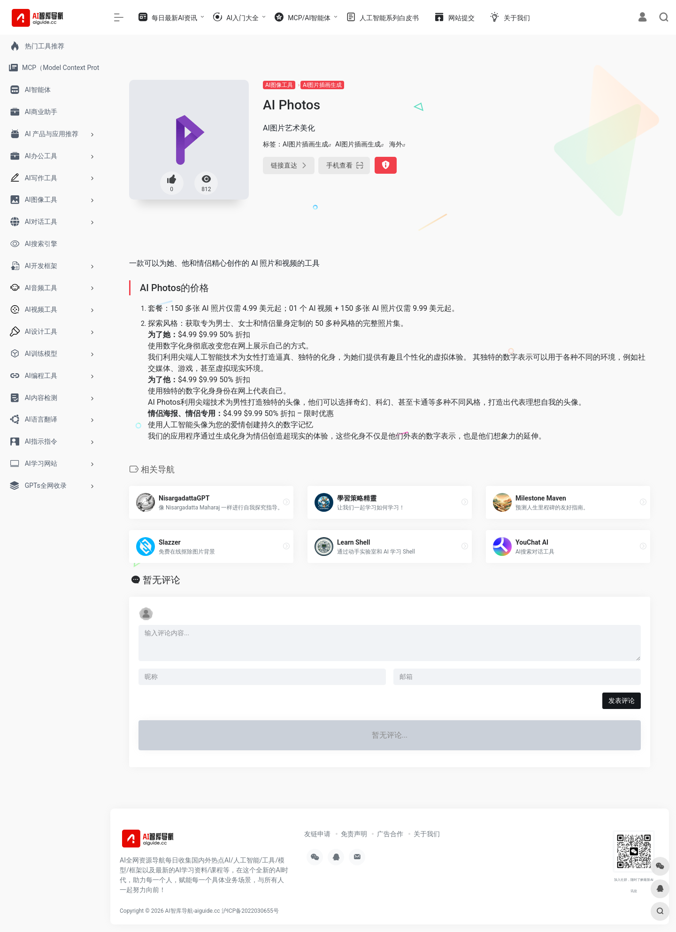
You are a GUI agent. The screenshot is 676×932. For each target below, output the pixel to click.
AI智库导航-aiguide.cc (192, 911)
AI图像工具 (279, 85)
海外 (395, 144)
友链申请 (317, 834)
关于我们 (427, 834)
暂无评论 (161, 579)
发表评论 (621, 700)
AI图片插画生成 (322, 85)
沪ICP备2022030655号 (250, 911)
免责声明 (354, 834)
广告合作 (390, 834)
